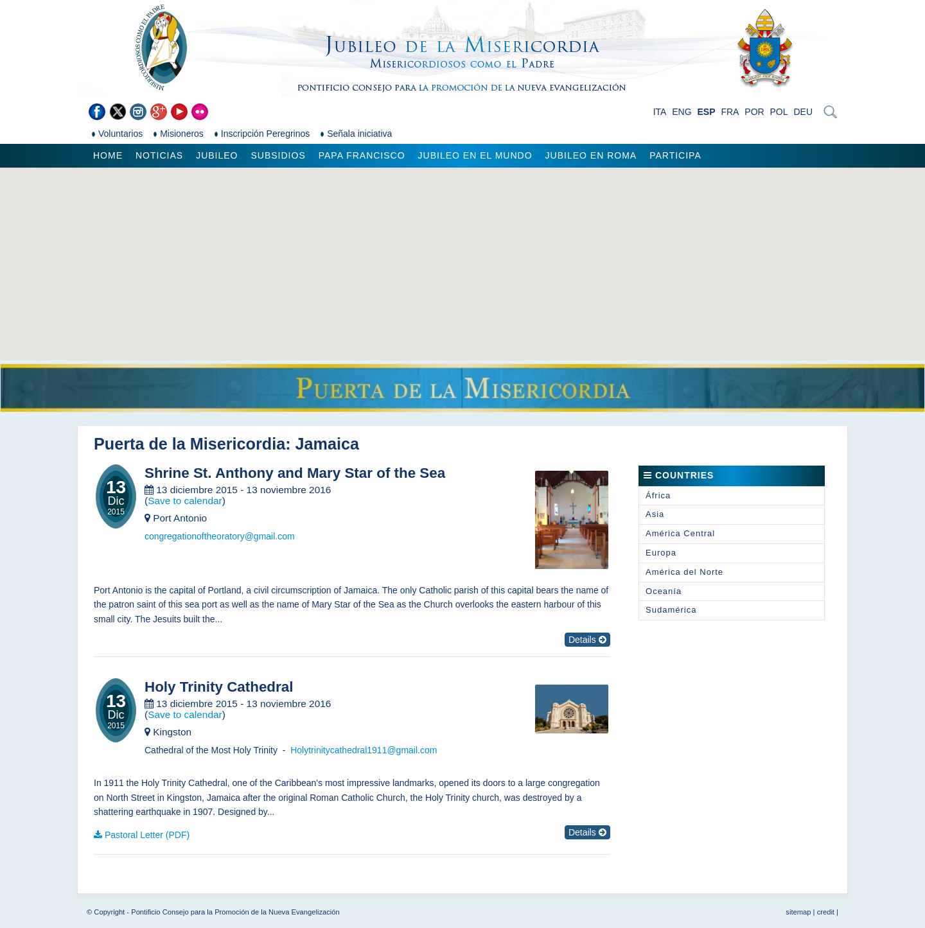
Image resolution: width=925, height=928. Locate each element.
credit (825, 912)
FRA (730, 112)
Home (108, 155)
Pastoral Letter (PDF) (147, 835)
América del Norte (684, 572)
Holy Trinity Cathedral (219, 687)
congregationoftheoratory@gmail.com (220, 536)
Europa (661, 552)
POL (779, 112)
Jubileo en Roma (591, 155)
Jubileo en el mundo (475, 155)
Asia (655, 514)
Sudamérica (671, 610)
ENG (681, 112)
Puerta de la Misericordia (189, 444)
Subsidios (278, 155)
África (658, 495)
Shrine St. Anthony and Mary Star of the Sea (295, 473)
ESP (707, 112)
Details (587, 640)
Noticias (159, 155)
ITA (660, 112)
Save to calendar (185, 500)
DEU (803, 112)
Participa (675, 155)
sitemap (798, 912)
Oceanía (664, 591)
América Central (680, 533)
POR (754, 112)
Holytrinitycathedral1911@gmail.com (363, 750)
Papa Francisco (362, 155)
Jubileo (217, 155)
